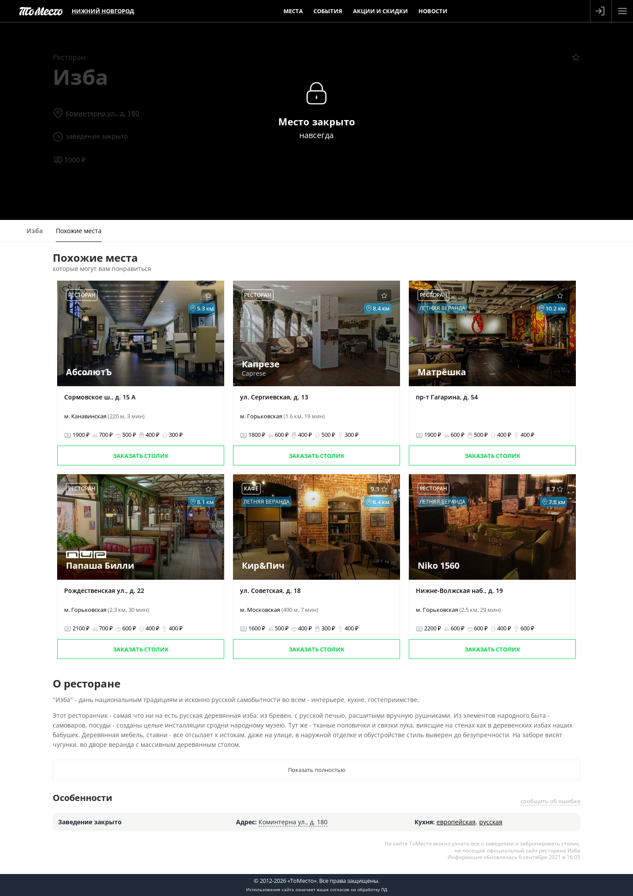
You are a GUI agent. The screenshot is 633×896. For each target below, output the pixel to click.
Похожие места (79, 231)
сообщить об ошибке (550, 801)
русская (490, 822)
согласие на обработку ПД (358, 889)
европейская (456, 822)
